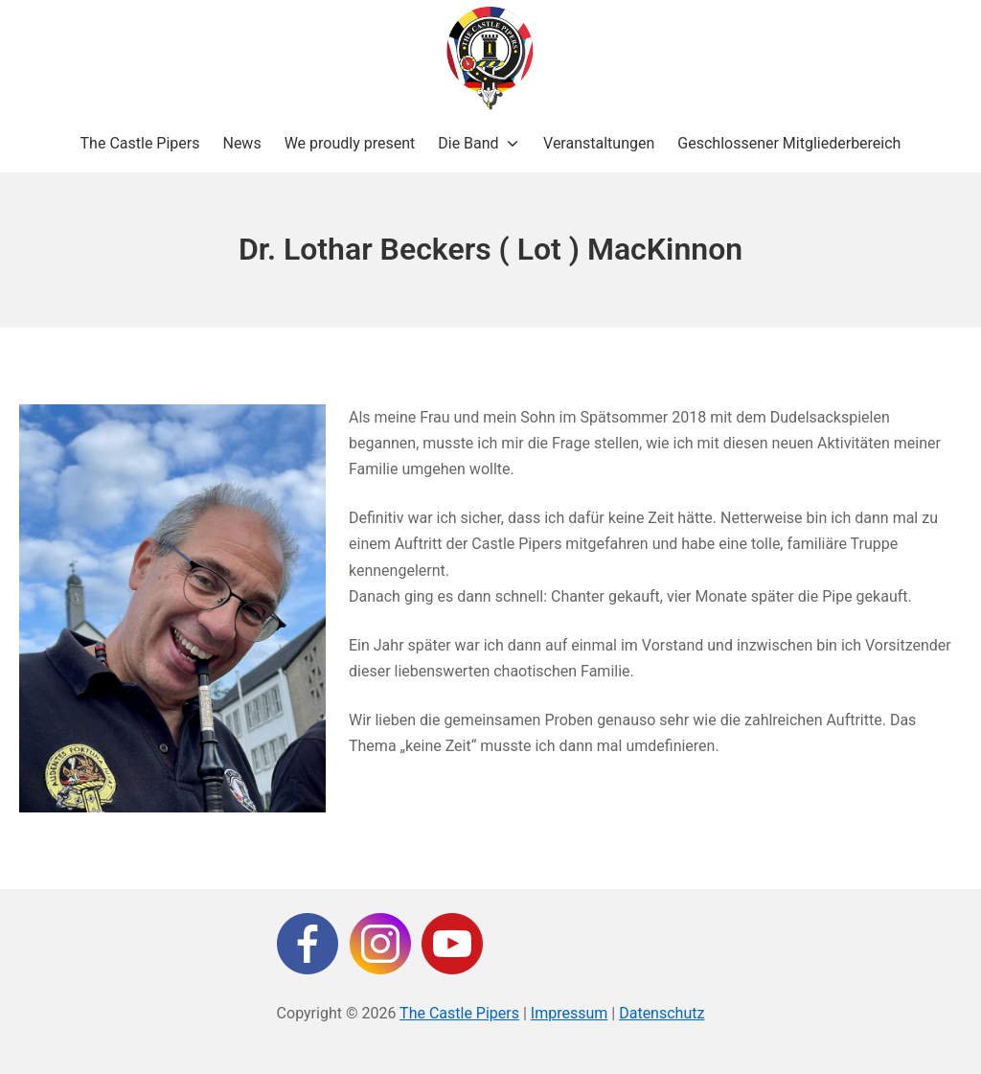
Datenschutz (661, 1013)
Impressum (569, 1013)
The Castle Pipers (459, 1013)
